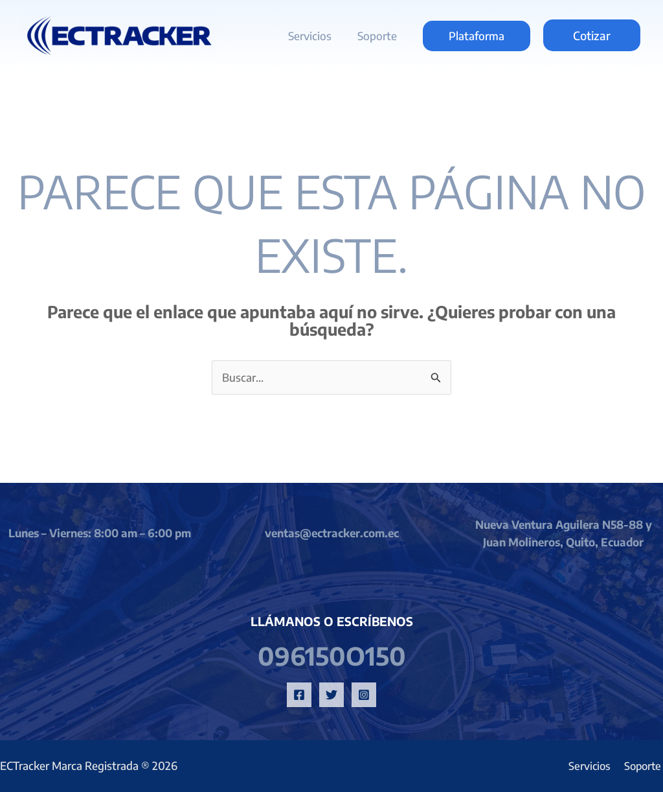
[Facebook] (299, 694)
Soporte (379, 36)
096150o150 (331, 655)
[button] (476, 36)
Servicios (315, 36)
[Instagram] (364, 694)
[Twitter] (331, 694)
